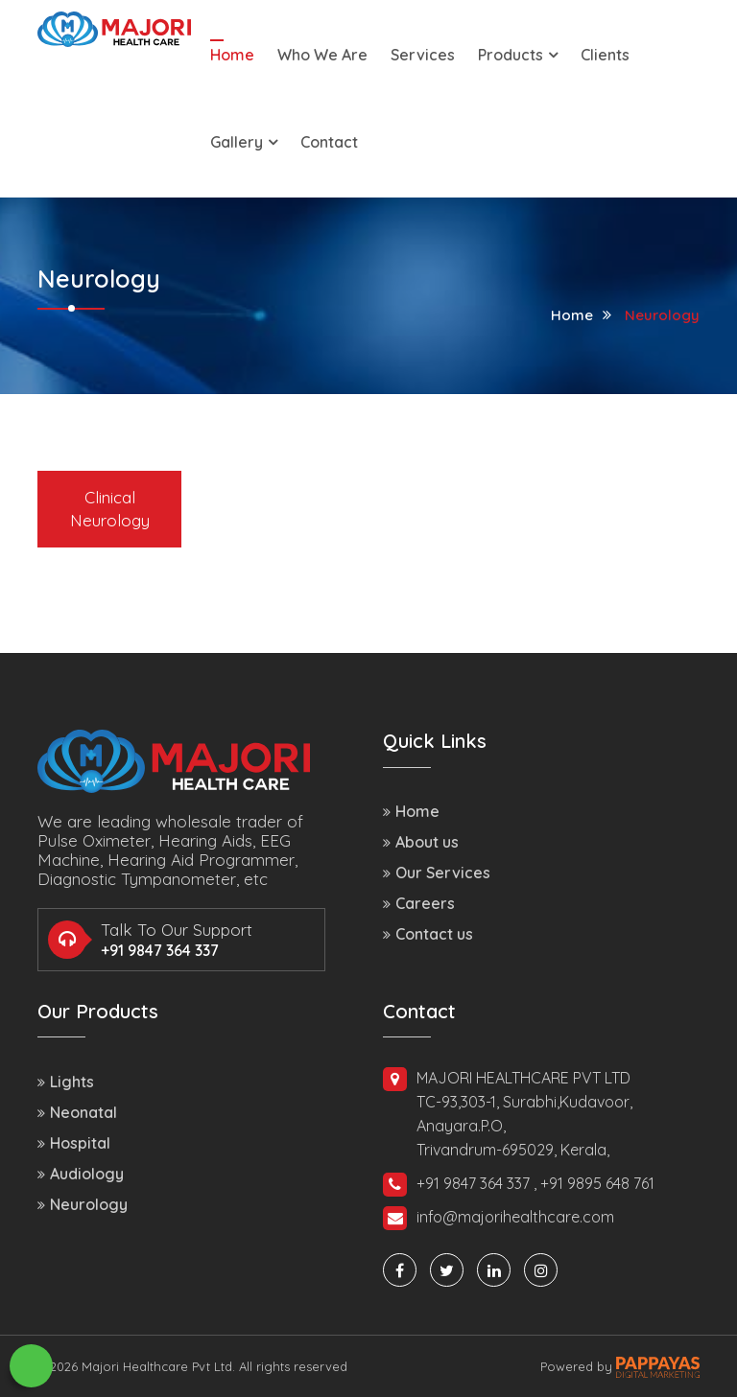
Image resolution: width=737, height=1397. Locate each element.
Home (232, 54)
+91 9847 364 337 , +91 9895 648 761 (518, 1184)
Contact (329, 141)
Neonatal (77, 1112)
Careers (419, 903)
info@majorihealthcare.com (498, 1217)
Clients (605, 54)
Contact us (428, 933)
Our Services (436, 872)
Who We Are (322, 54)
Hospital (73, 1143)
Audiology (80, 1173)
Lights (65, 1081)
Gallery (243, 141)
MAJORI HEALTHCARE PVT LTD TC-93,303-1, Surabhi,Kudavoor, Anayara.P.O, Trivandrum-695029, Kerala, (507, 1113)
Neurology (662, 315)
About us (421, 841)
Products (518, 54)
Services (423, 54)
